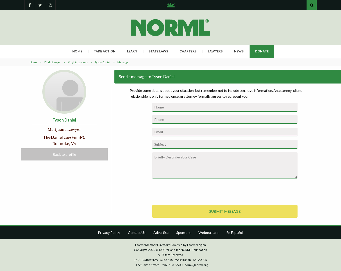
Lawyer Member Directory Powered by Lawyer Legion (170, 245)
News (238, 51)
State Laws (158, 51)
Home (77, 51)
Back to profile (64, 154)
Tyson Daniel (102, 62)
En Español (234, 232)
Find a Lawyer (52, 62)
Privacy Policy (109, 232)
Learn (132, 51)
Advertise (160, 232)
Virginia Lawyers (78, 62)
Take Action (105, 51)
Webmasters (208, 232)
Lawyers (215, 51)
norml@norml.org (196, 265)
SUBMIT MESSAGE (225, 211)
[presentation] (186, 191)
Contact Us (136, 232)
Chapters (188, 51)
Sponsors (183, 232)
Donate (262, 51)
